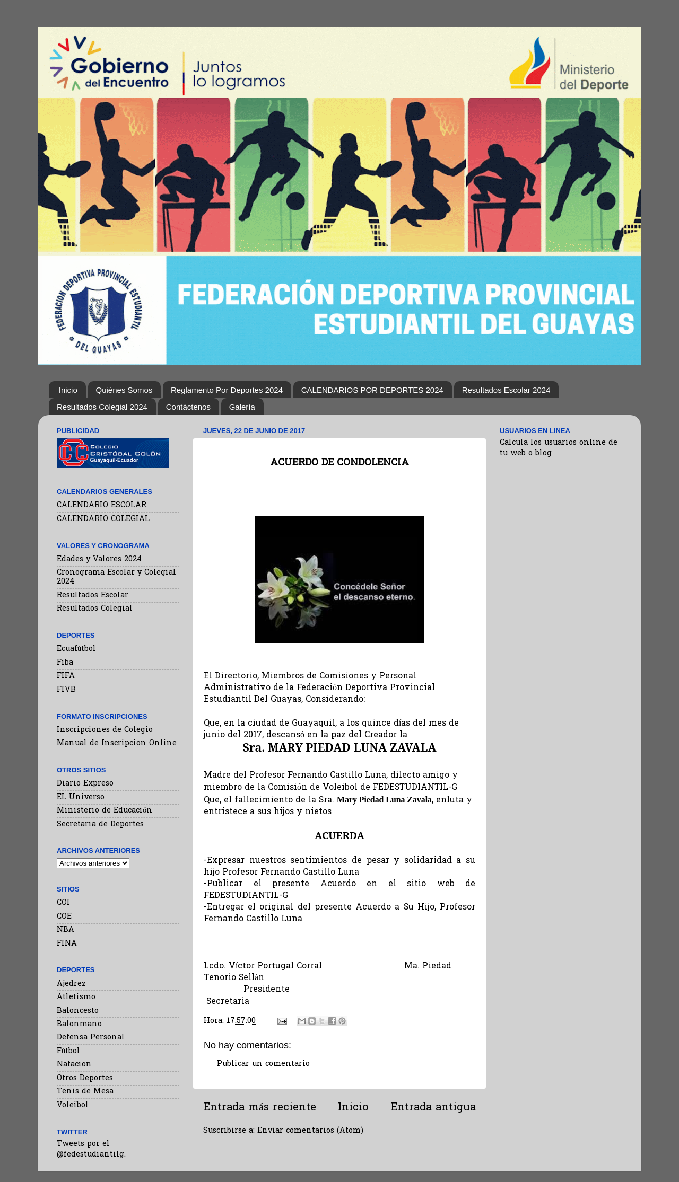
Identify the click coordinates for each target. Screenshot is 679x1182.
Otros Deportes (85, 1078)
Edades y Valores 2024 (99, 559)
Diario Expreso (85, 783)
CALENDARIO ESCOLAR (101, 505)
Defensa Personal (91, 1037)
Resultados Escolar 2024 (506, 389)
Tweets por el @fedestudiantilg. (91, 1149)
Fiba (65, 662)
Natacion (74, 1064)
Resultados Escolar (92, 595)
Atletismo (76, 997)
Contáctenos (188, 406)
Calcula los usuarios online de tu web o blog (558, 448)
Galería (242, 406)
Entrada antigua (433, 1108)
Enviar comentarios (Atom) (310, 1130)
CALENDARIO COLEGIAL (103, 519)
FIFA (66, 676)
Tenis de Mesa (85, 1091)
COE (64, 916)
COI (63, 902)
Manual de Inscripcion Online (117, 743)
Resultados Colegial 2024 (102, 406)
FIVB (66, 689)
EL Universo (81, 797)
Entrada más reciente (259, 1108)
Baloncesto (78, 1011)
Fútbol (68, 1051)
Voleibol (73, 1105)
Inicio (68, 389)
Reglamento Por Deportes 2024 (227, 389)
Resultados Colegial (95, 608)
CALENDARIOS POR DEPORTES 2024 (372, 389)
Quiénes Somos (124, 389)
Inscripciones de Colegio (105, 730)
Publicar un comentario (263, 1064)
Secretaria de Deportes (100, 824)
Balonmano (79, 1024)
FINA (67, 943)
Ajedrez (71, 984)
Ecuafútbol (76, 649)
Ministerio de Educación (104, 810)
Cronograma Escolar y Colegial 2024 (116, 577)
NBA (65, 930)
